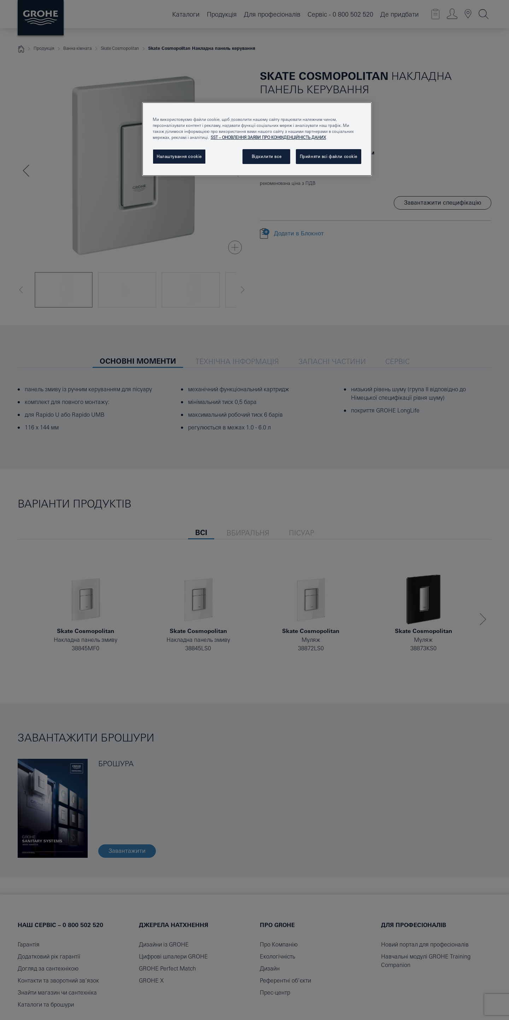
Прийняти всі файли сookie (328, 156)
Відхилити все (266, 156)
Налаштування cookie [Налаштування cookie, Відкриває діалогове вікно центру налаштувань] (179, 156)
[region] (257, 139)
